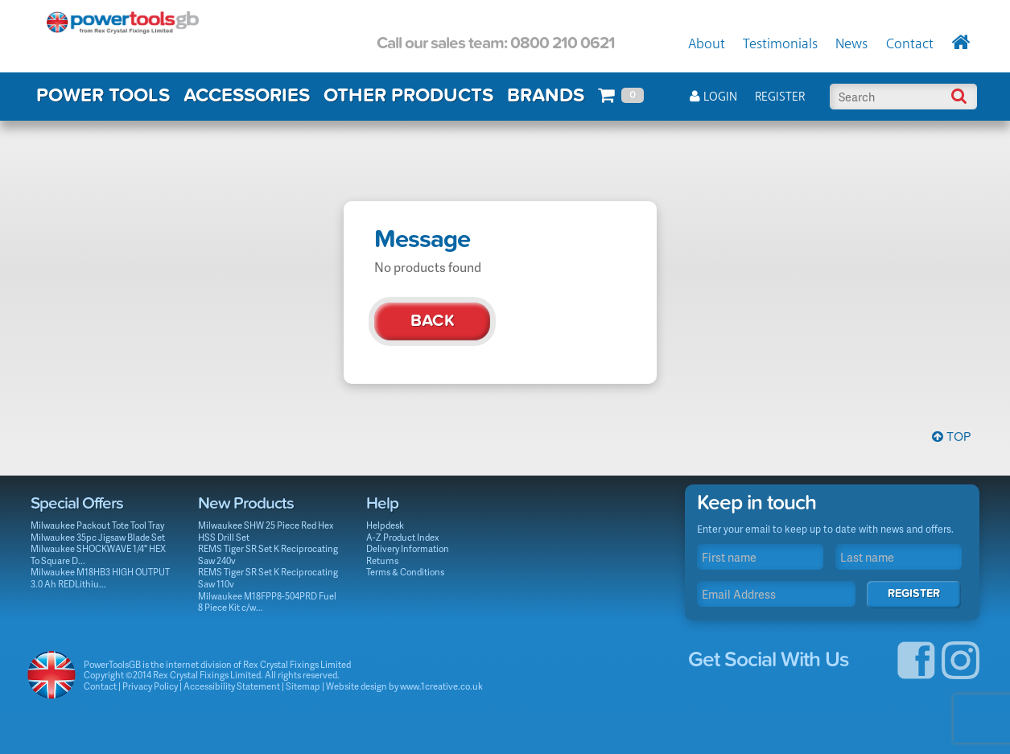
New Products (246, 503)
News (851, 44)
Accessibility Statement (231, 686)
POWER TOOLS (103, 95)
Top (951, 437)
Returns (382, 560)
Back (432, 321)
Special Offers (77, 503)
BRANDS (545, 95)
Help (382, 503)
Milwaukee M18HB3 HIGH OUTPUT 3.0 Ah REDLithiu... (100, 578)
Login (713, 97)
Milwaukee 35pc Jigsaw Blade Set (98, 537)
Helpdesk (385, 525)
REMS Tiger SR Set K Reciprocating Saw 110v (268, 578)
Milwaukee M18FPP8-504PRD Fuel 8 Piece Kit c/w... (267, 602)
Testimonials (780, 44)
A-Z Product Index (402, 537)
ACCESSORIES (246, 95)
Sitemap (303, 686)
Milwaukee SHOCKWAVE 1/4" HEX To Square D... (98, 554)
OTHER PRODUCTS (408, 95)
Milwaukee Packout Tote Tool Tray (97, 525)
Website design (356, 686)
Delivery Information (407, 548)
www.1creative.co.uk (441, 686)
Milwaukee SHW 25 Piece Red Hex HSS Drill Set (266, 531)
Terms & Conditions (405, 572)
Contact (910, 44)
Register (780, 97)
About (706, 44)
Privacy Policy (150, 686)
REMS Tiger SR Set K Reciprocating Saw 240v (268, 554)
